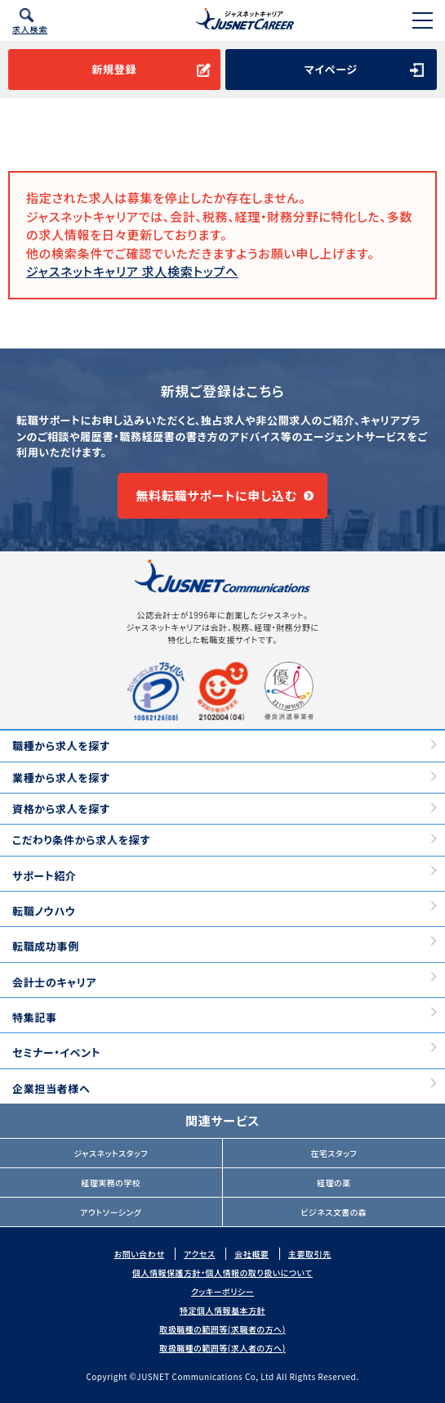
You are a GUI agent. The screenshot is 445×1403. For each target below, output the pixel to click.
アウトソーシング (110, 1212)
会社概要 (251, 1254)
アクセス (199, 1254)
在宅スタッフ (333, 1153)
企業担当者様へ (51, 1088)
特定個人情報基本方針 (222, 1310)
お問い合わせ (139, 1254)
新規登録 (113, 69)
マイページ (331, 69)
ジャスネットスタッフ (110, 1153)
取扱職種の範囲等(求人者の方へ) (222, 1348)
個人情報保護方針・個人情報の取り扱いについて (222, 1272)
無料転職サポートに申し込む (216, 495)
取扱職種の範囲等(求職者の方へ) (222, 1329)
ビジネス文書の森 (333, 1212)
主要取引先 (310, 1254)
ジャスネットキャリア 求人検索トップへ (132, 271)
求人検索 (29, 29)
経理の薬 (334, 1182)
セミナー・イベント (56, 1052)
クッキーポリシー (222, 1291)
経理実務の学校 (110, 1182)
